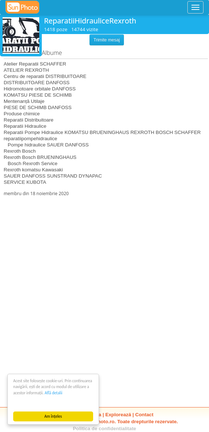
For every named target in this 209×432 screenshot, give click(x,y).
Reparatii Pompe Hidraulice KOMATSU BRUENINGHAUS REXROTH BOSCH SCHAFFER (102, 132)
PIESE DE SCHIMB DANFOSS (38, 107)
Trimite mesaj (107, 39)
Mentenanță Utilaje (24, 101)
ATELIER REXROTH (26, 70)
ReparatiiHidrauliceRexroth (90, 21)
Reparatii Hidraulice (25, 126)
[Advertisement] (104, 248)
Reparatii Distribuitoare (29, 120)
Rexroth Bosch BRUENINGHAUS (40, 157)
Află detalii (53, 392)
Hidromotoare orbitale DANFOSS (40, 89)
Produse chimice (22, 113)
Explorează (118, 414)
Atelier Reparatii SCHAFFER (35, 64)
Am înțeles (53, 416)
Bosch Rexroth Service (31, 163)
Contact (144, 414)
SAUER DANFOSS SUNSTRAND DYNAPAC (53, 176)
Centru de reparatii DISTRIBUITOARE (45, 76)
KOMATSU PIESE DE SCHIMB (38, 95)
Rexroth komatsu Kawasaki (33, 169)
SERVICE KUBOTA (25, 182)
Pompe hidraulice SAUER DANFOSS (46, 145)
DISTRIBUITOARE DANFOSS (37, 82)
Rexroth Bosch (20, 151)
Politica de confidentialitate (104, 428)
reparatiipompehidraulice (30, 138)
